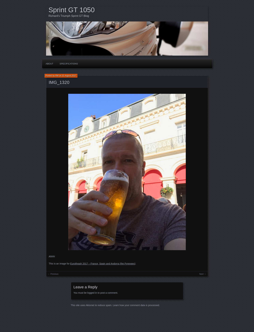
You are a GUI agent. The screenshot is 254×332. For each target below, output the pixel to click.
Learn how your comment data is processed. (136, 305)
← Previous (53, 274)
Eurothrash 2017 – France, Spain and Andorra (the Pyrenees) (102, 263)
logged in (92, 292)
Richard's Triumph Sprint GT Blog (69, 15)
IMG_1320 (59, 82)
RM (57, 76)
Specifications (69, 63)
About (49, 63)
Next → (202, 274)
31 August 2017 (69, 76)
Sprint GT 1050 (72, 10)
